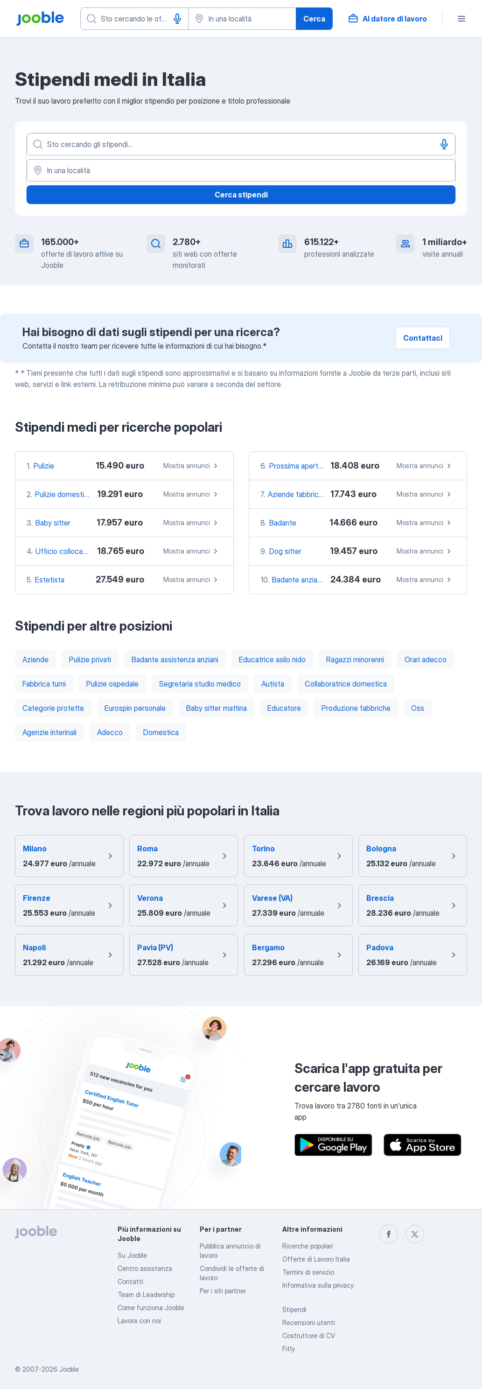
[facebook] (388, 1234)
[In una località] (241, 170)
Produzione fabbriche (356, 708)
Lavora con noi (139, 1321)
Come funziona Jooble (151, 1308)
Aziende (35, 659)
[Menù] (461, 18)
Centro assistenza (145, 1268)
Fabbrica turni (44, 683)
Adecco (110, 732)
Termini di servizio (308, 1272)
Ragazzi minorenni (355, 659)
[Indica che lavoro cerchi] (134, 18)
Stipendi (294, 1309)
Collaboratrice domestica (346, 683)
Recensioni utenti (308, 1322)
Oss (417, 708)
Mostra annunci (191, 465)
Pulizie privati (90, 659)
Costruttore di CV (308, 1336)
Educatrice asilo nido (272, 659)
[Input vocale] (177, 18)
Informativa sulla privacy (318, 1285)
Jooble (69, 1369)
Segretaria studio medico (200, 683)
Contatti (130, 1281)
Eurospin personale (135, 708)
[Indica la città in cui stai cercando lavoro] (242, 18)
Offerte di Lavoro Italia (316, 1259)
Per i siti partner (223, 1291)
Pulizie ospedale (112, 683)
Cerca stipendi (241, 194)
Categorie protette (53, 708)
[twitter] (414, 1234)
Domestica (161, 732)
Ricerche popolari (307, 1246)
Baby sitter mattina (216, 708)
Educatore (284, 708)
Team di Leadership (146, 1294)
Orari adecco (426, 659)
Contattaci (422, 338)
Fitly (288, 1349)
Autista (272, 683)
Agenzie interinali (49, 732)
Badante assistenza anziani (175, 659)
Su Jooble (132, 1255)
